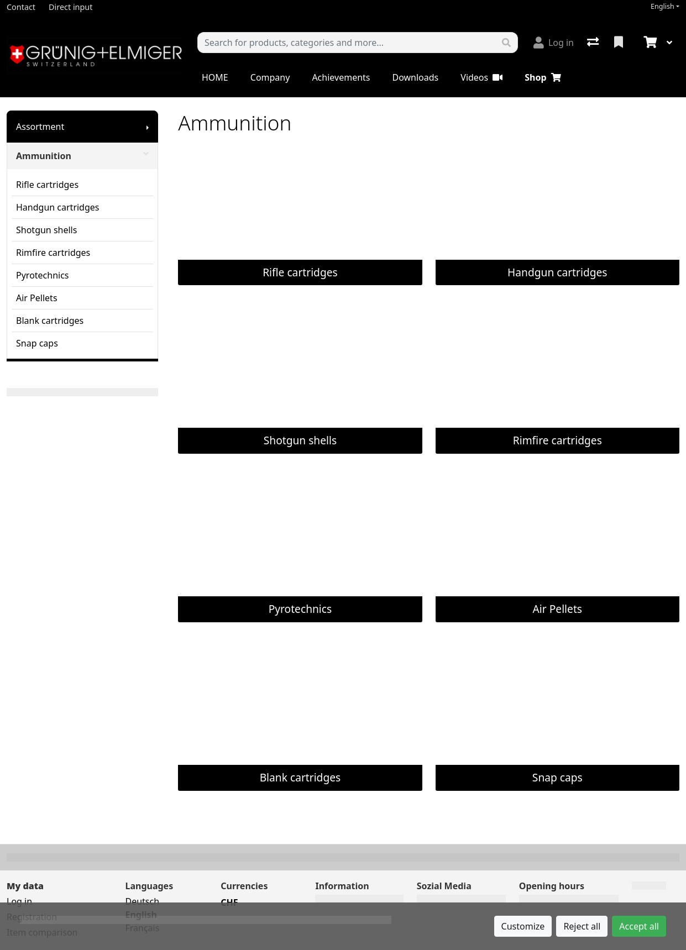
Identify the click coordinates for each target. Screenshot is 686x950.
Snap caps (37, 343)
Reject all (581, 926)
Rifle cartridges (47, 185)
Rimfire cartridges (53, 252)
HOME (215, 77)
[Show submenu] (148, 126)
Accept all (639, 926)
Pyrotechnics (42, 275)
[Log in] (553, 43)
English (662, 6)
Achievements (341, 77)
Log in (19, 901)
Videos (481, 77)
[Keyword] (346, 42)
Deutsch (142, 901)
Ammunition (82, 155)
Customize (523, 926)
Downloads (415, 77)
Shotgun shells (46, 230)
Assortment (40, 126)
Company (270, 77)
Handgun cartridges (57, 207)
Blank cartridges (49, 320)
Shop (543, 77)
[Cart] (649, 42)
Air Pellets (36, 298)
